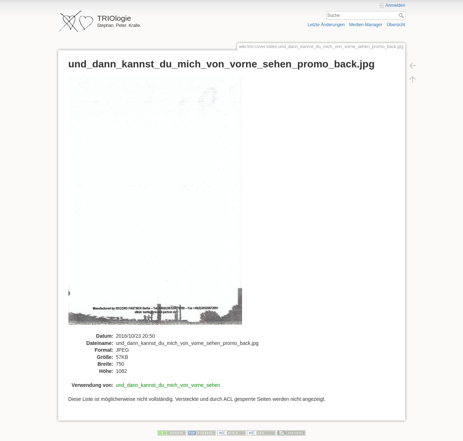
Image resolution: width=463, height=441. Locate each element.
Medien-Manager (365, 24)
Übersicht (396, 24)
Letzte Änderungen (326, 24)
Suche (402, 15)
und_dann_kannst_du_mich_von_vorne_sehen (168, 385)
